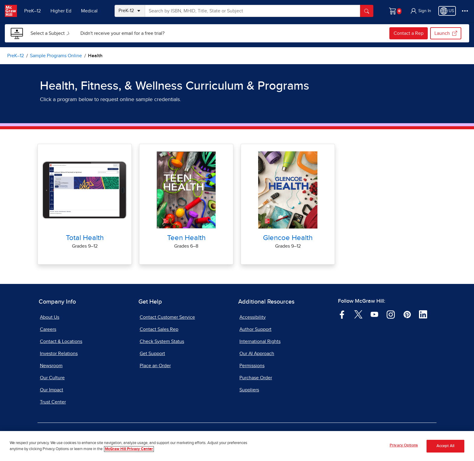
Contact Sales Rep (159, 329)
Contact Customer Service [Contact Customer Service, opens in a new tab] (167, 317)
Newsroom (51, 365)
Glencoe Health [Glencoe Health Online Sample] (288, 238)
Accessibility (252, 317)
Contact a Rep (409, 33)
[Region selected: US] (447, 11)
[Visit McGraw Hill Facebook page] (342, 314)
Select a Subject (51, 33)
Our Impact (51, 389)
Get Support (152, 353)
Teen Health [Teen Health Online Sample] (186, 238)
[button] (420, 11)
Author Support (255, 329)
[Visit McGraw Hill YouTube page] (374, 314)
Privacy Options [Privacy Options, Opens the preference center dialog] (404, 446)
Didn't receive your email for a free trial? (122, 33)
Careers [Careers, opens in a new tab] (48, 329)
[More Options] (465, 11)
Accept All (445, 447)
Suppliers (249, 389)
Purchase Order (255, 377)
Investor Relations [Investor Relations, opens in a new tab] (59, 353)
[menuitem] (50, 33)
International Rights (260, 341)
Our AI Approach (256, 353)
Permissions (252, 365)
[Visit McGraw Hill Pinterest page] (407, 314)
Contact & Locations (61, 341)
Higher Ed (60, 10)
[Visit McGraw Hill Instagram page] (391, 314)
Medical (89, 10)
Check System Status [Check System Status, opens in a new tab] (162, 341)
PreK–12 (32, 10)
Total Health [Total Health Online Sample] (85, 238)
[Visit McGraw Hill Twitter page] (358, 314)
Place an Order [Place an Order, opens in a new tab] (155, 365)
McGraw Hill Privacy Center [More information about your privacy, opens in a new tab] (129, 450)
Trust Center (53, 402)
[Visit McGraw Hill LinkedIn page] (423, 314)
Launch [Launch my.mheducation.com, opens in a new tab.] (445, 33)
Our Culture (52, 377)
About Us (49, 317)
